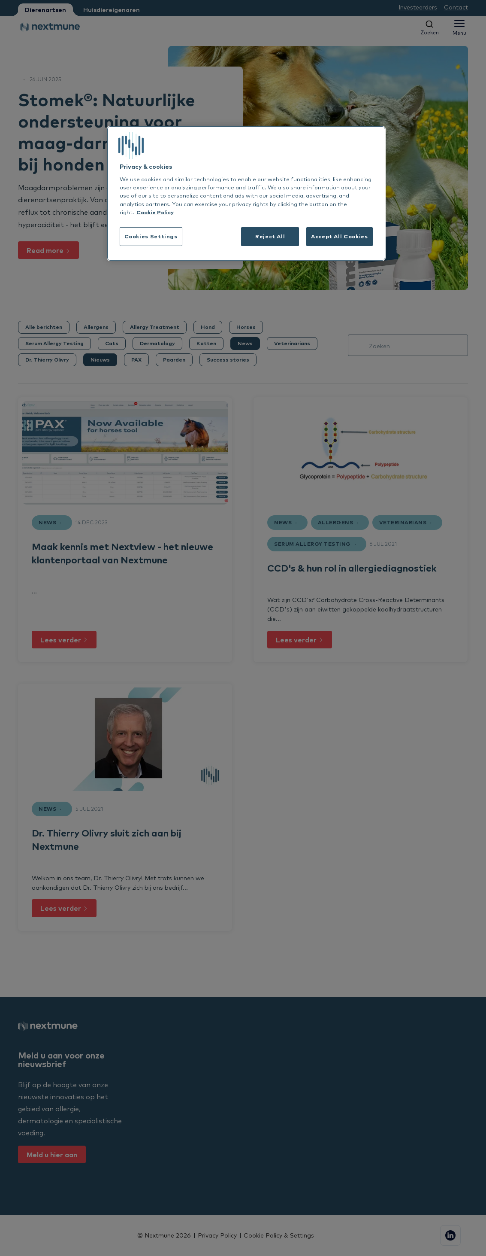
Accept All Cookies (339, 236)
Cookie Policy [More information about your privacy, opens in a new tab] (155, 212)
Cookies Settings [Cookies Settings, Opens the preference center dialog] (151, 236)
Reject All (270, 236)
